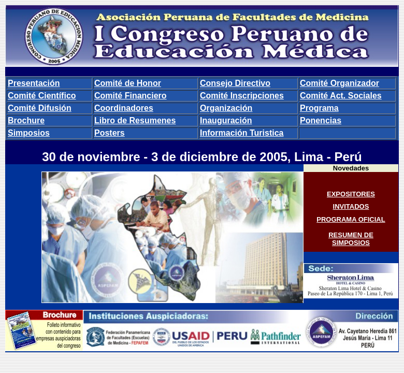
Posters (109, 132)
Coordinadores (123, 108)
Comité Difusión (39, 108)
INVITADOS (351, 206)
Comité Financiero (130, 95)
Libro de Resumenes (135, 120)
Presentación (34, 83)
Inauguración (226, 120)
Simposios (29, 132)
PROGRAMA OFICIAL (350, 219)
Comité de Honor (127, 83)
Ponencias (320, 120)
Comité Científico (42, 95)
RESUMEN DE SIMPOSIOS (350, 239)
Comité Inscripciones (242, 95)
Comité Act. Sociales (341, 95)
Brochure (26, 120)
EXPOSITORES (351, 194)
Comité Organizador (339, 83)
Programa (319, 108)
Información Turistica (242, 132)
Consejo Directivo (235, 83)
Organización (226, 108)
